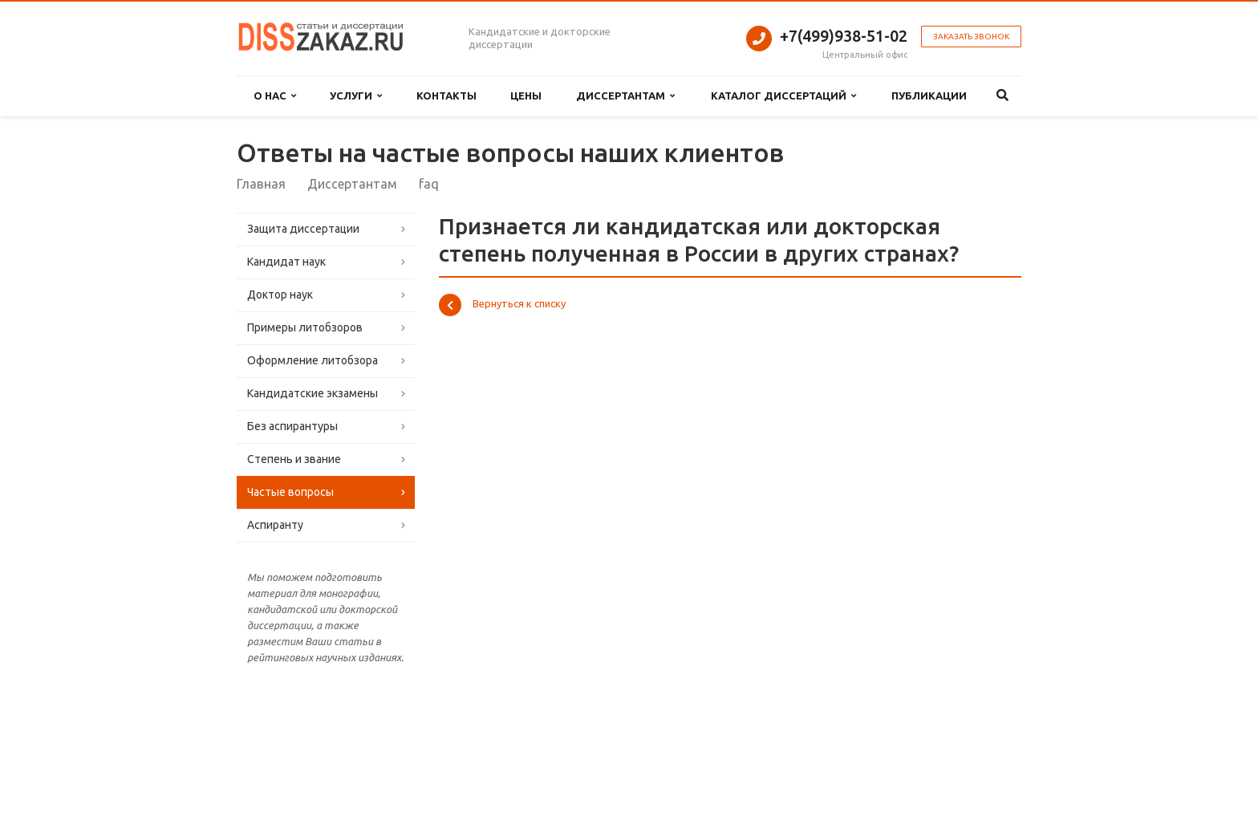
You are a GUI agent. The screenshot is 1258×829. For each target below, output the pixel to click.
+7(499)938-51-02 (843, 35)
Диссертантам (625, 96)
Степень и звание (294, 459)
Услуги (356, 96)
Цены (526, 95)
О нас (275, 96)
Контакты (446, 95)
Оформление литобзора (312, 360)
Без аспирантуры (292, 426)
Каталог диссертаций (783, 96)
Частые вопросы (290, 492)
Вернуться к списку (502, 305)
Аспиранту (275, 524)
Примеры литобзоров (305, 327)
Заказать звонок (971, 36)
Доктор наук (280, 294)
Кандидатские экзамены (312, 393)
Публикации (929, 95)
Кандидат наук (286, 261)
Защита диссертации (303, 228)
